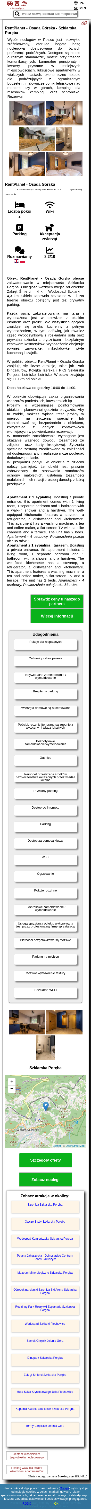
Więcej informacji (57, 616)
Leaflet (57, 1145)
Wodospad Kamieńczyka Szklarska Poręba (45, 1238)
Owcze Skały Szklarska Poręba (45, 1221)
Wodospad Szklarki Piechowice (45, 1323)
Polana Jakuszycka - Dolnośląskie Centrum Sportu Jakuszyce (45, 1257)
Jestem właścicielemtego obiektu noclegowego (27, 1455)
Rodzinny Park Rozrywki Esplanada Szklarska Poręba (45, 1308)
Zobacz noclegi (46, 1180)
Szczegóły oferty (45, 1160)
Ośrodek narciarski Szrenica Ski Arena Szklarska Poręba (44, 1291)
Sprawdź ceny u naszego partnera (57, 601)
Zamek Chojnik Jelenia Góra (45, 1340)
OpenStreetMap (75, 1145)
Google (64, 1488)
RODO (27, 1503)
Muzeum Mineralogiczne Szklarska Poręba (45, 1272)
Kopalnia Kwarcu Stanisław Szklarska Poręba (45, 1409)
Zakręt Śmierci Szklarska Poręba (45, 1375)
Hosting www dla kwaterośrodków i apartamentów (26, 1469)
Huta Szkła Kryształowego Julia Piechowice (45, 1392)
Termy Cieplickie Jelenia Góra (45, 1426)
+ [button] (11, 1081)
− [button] (11, 1089)
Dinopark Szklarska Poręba (45, 1357)
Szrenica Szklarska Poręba (44, 1204)
